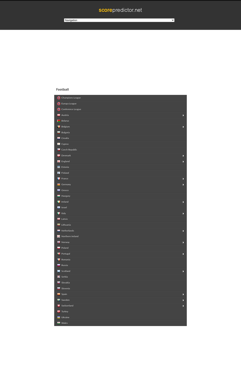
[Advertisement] (145, 57)
